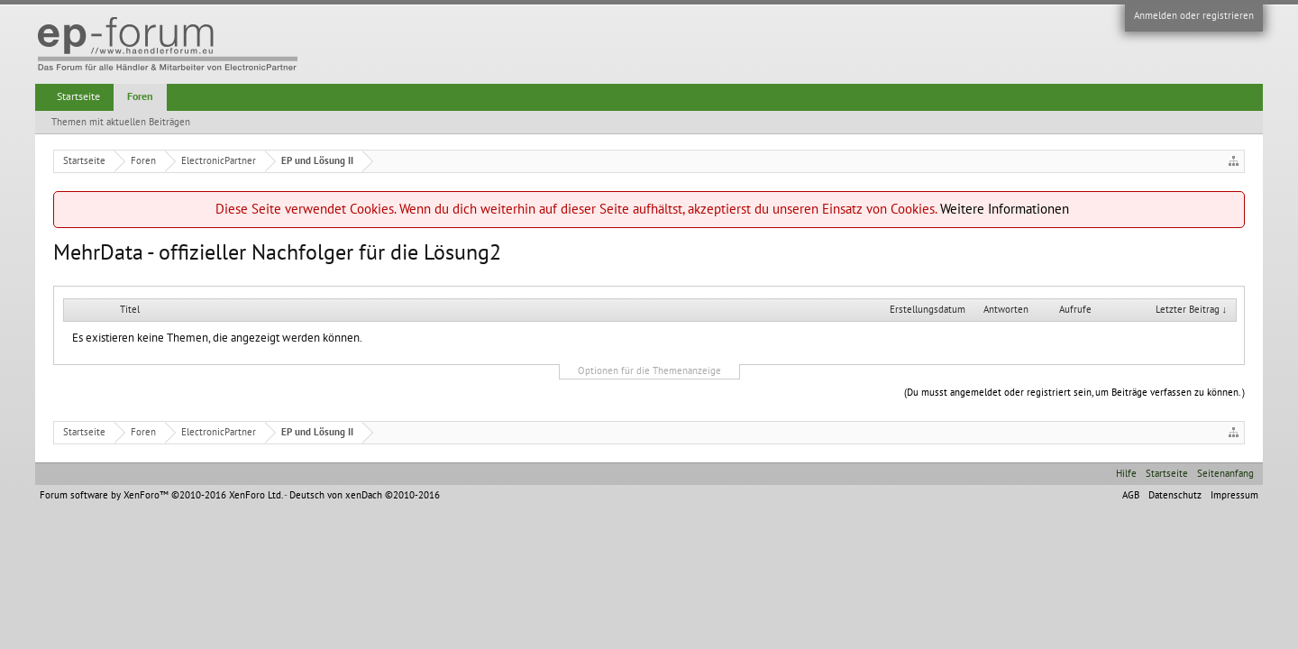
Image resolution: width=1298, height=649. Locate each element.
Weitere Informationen (1004, 209)
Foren (140, 96)
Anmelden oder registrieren (1194, 16)
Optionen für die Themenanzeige (649, 371)
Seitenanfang (1225, 474)
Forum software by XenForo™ (161, 495)
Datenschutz (1175, 495)
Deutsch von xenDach (364, 495)
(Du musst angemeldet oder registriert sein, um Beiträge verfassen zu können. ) (1074, 392)
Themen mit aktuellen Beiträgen (120, 122)
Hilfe (1126, 474)
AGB (1130, 495)
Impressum (1234, 495)
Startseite (78, 96)
